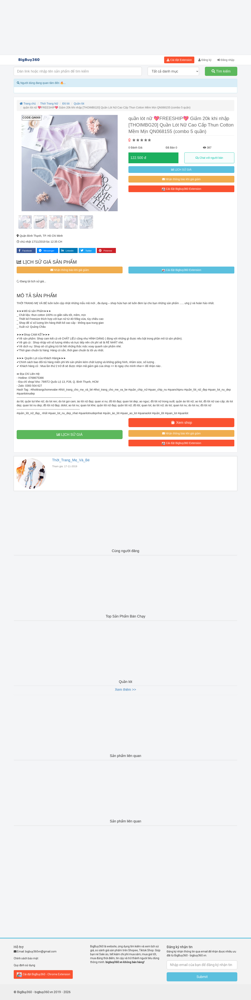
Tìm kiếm (221, 71)
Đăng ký (204, 59)
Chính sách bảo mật (26, 958)
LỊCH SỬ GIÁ (181, 169)
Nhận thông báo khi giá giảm (181, 179)
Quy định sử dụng (24, 965)
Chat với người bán (209, 157)
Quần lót (79, 103)
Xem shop (181, 422)
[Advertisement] (125, 27)
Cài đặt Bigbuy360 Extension (181, 189)
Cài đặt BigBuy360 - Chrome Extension (43, 974)
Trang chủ (28, 103)
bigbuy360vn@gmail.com (40, 951)
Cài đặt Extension (179, 59)
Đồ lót (66, 103)
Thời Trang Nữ (49, 103)
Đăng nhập (225, 59)
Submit (202, 977)
